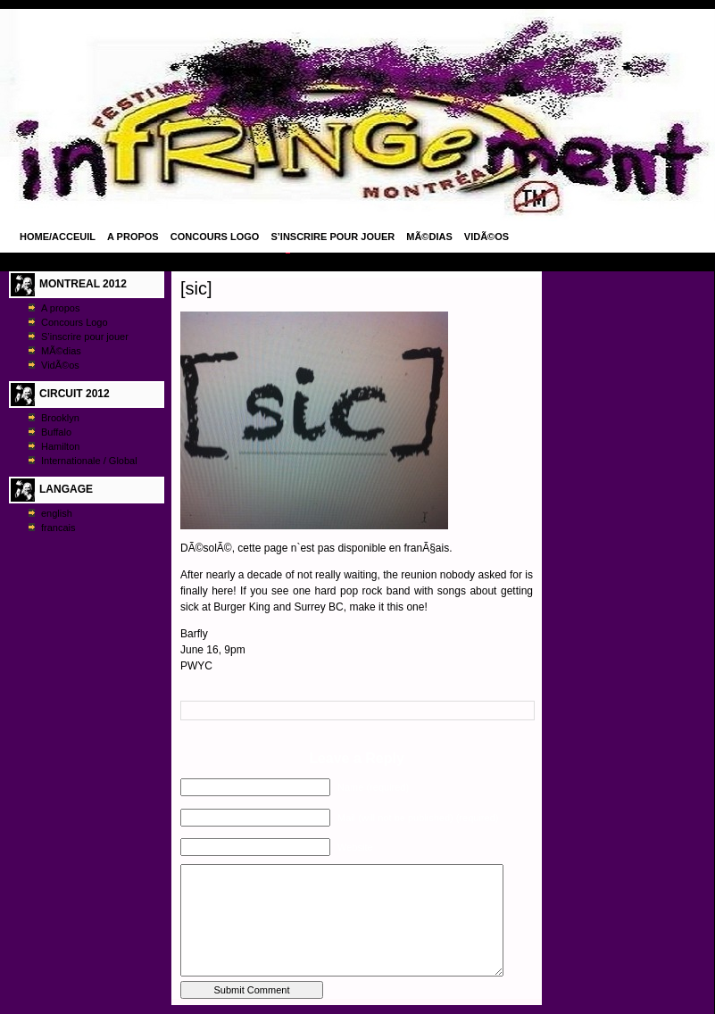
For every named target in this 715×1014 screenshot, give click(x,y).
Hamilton (60, 446)
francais (58, 527)
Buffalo (56, 432)
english (56, 513)
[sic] (196, 288)
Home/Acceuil (58, 236)
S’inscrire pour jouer (332, 236)
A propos (133, 236)
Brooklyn (60, 417)
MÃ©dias (429, 236)
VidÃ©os (486, 236)
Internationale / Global (89, 460)
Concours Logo (215, 236)
